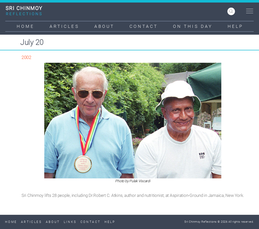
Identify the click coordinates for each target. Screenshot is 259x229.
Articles (64, 26)
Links (70, 222)
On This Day (192, 26)
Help (235, 26)
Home (25, 26)
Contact (144, 26)
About (104, 26)
